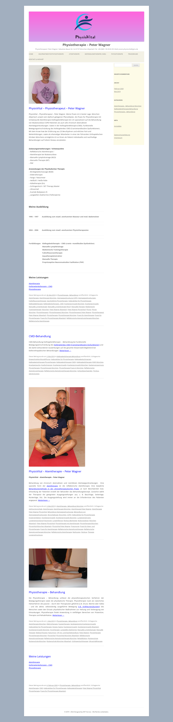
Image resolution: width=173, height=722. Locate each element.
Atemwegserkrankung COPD (67, 298)
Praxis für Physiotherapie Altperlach (53, 318)
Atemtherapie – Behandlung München (127, 106)
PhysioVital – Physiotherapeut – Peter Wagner (57, 108)
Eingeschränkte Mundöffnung (39, 359)
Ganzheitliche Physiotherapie (57, 301)
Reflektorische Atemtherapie (39, 321)
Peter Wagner (84, 633)
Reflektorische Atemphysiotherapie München (83, 318)
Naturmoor (52, 633)
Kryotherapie (55, 630)
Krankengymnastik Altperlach (88, 627)
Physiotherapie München (67, 315)
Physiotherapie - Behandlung (67, 295)
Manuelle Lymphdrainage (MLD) (59, 307)
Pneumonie (75, 526)
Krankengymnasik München (74, 304)
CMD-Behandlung (40, 336)
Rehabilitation (82, 638)
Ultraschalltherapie (95, 641)
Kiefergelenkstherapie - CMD (53, 304)
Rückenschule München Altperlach (59, 641)
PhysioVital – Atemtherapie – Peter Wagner (55, 471)
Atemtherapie (74, 54)
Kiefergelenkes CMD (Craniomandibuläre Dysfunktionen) (76, 345)
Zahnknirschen (34, 374)
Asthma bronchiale (35, 509)
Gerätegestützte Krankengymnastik (83, 624)
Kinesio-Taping (57, 627)
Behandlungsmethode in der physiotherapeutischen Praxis (54, 489)
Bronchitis (62, 515)
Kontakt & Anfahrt (36, 59)
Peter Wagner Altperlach (58, 309)
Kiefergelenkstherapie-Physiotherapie (42, 362)
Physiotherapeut (42, 312)
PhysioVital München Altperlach (40, 526)
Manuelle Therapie (78, 307)
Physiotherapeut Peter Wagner (80, 312)
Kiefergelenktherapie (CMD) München (90, 362)
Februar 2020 (119, 89)
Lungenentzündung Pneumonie (40, 520)
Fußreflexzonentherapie (37, 301)
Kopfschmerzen (46, 365)
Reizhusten (76, 532)
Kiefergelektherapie (36, 304)
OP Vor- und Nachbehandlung (68, 633)
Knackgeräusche (34, 365)
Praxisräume (133, 54)
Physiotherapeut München (58, 312)
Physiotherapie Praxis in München (71, 368)
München (45, 309)
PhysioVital (52, 635)
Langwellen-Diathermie (68, 630)
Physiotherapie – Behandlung (47, 592)
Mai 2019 (117, 91)
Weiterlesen (65, 350)
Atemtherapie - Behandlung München (70, 506)
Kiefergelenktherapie (74, 688)
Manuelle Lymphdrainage (38, 307)
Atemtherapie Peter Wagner (81, 509)
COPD (69, 515)
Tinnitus (96, 371)
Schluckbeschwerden (84, 371)
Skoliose (84, 532)
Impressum (118, 138)
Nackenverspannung (96, 365)
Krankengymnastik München (77, 365)
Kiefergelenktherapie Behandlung (68, 356)
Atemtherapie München (47, 298)
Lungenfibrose (57, 520)
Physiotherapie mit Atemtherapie (67, 523)
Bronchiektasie (53, 515)
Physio (88, 309)
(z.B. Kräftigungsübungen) (89, 606)
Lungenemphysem (84, 518)
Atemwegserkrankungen (87, 298)
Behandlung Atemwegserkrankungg (60, 512)
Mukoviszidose (83, 520)
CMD (41, 688)
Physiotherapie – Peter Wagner (86, 45)
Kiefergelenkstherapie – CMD (40, 286)
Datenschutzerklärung (122, 135)
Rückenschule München (37, 641)
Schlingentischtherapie (80, 641)
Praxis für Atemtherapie (85, 315)
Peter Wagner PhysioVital (77, 309)
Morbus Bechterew (70, 520)
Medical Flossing (41, 633)
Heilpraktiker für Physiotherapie (51, 54)
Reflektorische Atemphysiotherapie (70, 529)
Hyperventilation (35, 518)
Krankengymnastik (92, 304)
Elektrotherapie (52, 624)
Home (31, 54)
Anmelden (117, 126)
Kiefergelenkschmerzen (82, 359)
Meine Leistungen (40, 656)
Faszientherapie (64, 624)
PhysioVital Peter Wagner (61, 526)
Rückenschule (93, 638)
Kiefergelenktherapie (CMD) (95, 54)
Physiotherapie (117, 54)
